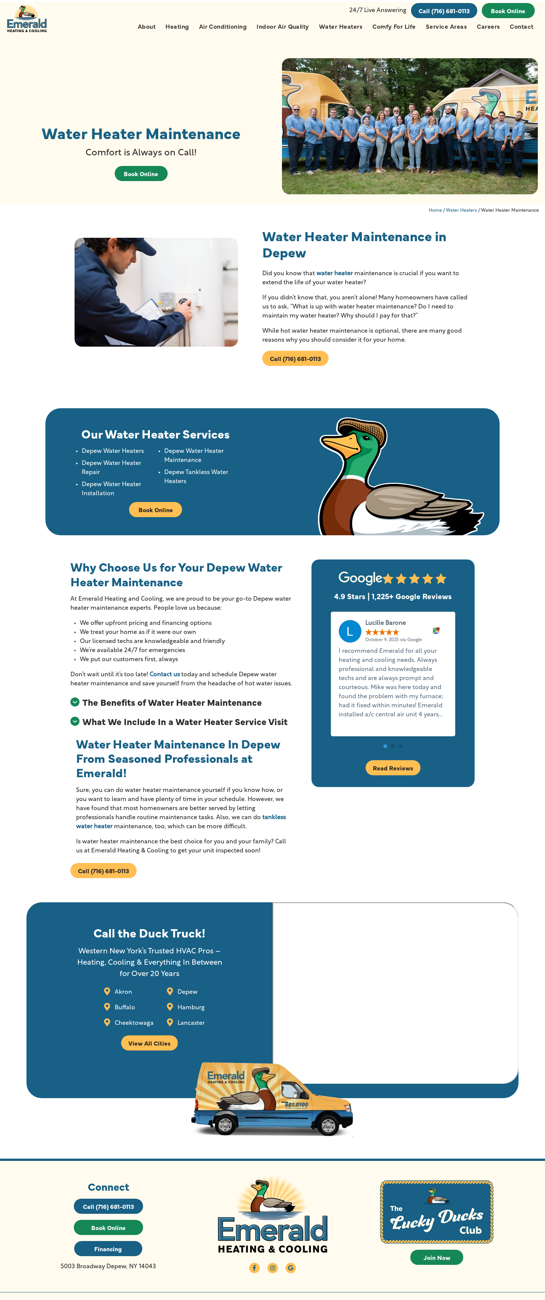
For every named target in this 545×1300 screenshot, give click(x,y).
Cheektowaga (132, 1027)
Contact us (164, 678)
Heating (176, 26)
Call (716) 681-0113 (443, 10)
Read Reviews (393, 771)
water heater (334, 277)
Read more (355, 727)
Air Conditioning (223, 26)
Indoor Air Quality (282, 26)
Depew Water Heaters (114, 455)
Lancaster (189, 1027)
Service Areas (446, 26)
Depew (186, 996)
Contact (521, 26)
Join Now (437, 1263)
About (146, 26)
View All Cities (148, 1047)
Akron (121, 996)
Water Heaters (340, 26)
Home (435, 213)
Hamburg (189, 1012)
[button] (386, 749)
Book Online (508, 10)
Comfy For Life (394, 26)
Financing (108, 1254)
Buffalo (123, 1012)
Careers (488, 26)
